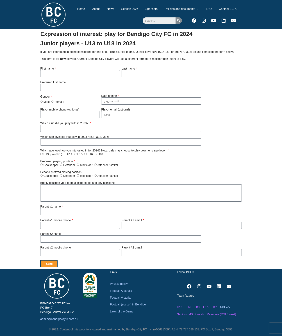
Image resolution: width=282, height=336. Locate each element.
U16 (90, 154)
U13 (179, 307)
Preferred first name (53, 82)
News (110, 8)
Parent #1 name (51, 206)
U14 (69, 154)
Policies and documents (182, 9)
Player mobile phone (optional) (59, 109)
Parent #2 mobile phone (55, 247)
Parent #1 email (132, 220)
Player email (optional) (115, 109)
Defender (69, 165)
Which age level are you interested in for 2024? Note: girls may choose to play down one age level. (103, 150)
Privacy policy (119, 283)
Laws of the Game (121, 311)
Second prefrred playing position (60, 172)
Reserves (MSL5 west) (221, 314)
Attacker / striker (107, 165)
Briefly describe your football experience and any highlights (77, 182)
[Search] (179, 20)
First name (47, 68)
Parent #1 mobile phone (56, 220)
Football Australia (121, 290)
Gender (45, 96)
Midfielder (86, 165)
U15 (80, 154)
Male (46, 101)
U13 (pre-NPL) (52, 154)
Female (59, 101)
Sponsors (151, 8)
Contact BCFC (228, 8)
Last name (129, 68)
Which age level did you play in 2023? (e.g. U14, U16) (75, 136)
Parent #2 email (132, 247)
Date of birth (109, 96)
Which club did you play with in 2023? (64, 123)
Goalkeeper (50, 165)
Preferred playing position (57, 161)
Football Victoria (120, 297)
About (96, 8)
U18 (100, 154)
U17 (214, 307)
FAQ (209, 8)
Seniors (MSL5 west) (190, 314)
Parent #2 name (50, 234)
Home (81, 8)
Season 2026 (129, 8)
